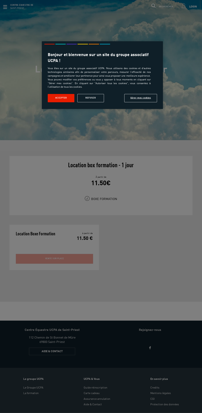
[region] (102, 75)
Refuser (90, 98)
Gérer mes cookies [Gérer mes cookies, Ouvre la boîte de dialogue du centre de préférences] (140, 98)
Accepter (61, 98)
